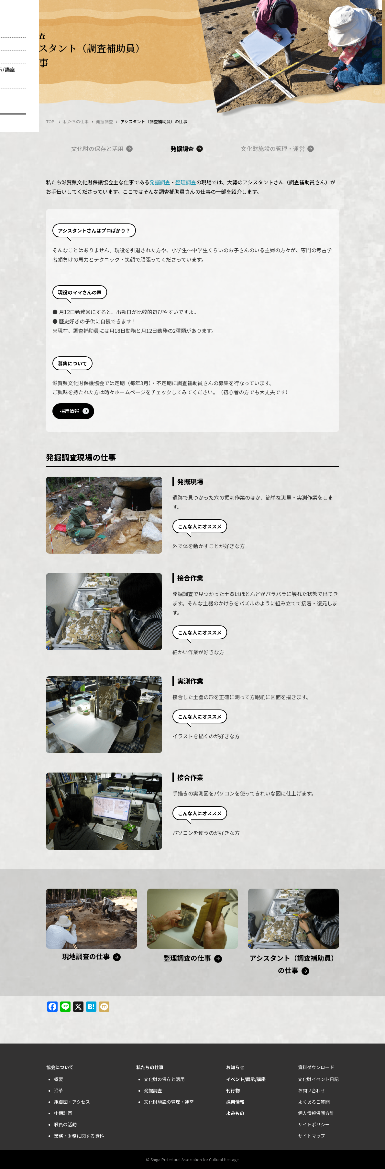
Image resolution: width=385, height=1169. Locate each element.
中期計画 (63, 1113)
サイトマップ (311, 1135)
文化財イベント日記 (318, 1079)
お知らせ (235, 1067)
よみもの (235, 1113)
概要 (58, 1079)
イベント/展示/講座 (246, 1079)
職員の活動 (65, 1124)
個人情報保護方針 (316, 1113)
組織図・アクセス (72, 1102)
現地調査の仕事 (86, 956)
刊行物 (233, 1090)
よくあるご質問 (314, 1102)
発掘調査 (104, 121)
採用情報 (69, 410)
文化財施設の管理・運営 (273, 148)
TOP (50, 121)
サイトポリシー (314, 1124)
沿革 (58, 1090)
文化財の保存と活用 (97, 148)
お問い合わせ (311, 1090)
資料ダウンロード (316, 1067)
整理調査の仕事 (187, 958)
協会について (59, 1067)
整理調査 (185, 182)
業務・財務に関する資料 (79, 1135)
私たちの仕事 (76, 121)
